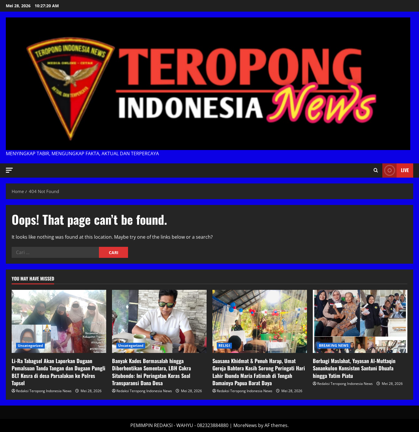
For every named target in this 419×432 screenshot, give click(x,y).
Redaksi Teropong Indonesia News (44, 390)
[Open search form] (376, 170)
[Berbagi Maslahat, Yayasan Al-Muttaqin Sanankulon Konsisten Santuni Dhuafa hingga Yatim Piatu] (360, 321)
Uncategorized (30, 345)
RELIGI (224, 345)
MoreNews (245, 425)
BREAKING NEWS (334, 345)
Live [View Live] (395, 170)
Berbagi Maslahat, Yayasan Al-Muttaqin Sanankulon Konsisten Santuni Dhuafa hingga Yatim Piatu (354, 368)
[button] (9, 170)
